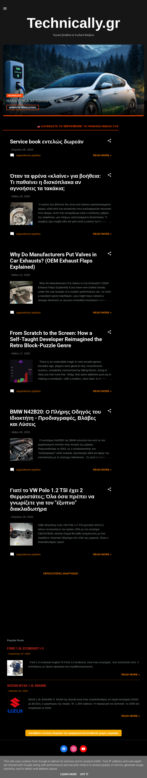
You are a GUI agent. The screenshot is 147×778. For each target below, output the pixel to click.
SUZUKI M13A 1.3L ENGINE (26, 685)
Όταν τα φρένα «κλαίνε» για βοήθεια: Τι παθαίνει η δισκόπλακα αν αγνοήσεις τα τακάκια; (55, 182)
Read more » (102, 155)
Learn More (68, 774)
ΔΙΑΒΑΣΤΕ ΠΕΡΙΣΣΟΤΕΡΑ (23, 107)
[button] (109, 141)
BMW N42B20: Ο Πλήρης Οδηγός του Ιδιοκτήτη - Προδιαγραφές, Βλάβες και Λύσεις (55, 418)
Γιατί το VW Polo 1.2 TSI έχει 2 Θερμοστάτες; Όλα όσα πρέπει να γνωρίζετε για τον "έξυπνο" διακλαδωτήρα (52, 499)
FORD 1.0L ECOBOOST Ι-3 (25, 648)
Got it (84, 774)
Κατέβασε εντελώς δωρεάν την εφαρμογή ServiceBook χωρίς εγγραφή (73, 732)
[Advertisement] (132, 176)
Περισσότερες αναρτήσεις (60, 573)
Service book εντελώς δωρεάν (47, 142)
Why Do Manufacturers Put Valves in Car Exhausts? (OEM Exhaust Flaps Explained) (53, 260)
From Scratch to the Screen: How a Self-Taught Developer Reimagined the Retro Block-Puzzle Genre (56, 339)
